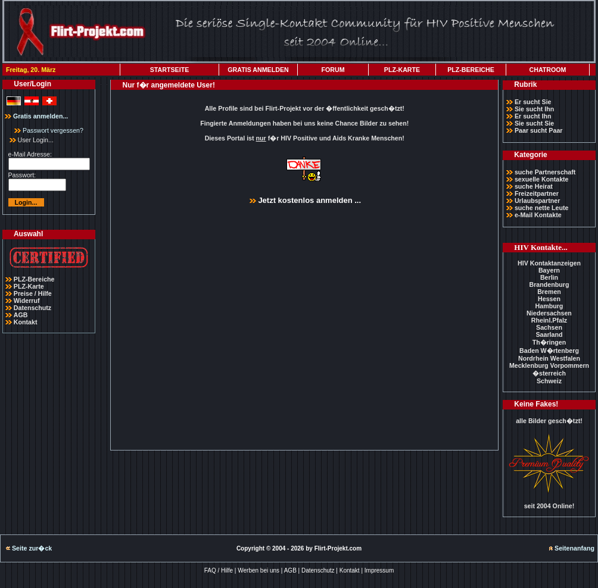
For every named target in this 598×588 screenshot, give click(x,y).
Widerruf (27, 300)
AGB (21, 314)
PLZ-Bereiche (34, 279)
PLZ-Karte (29, 286)
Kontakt (26, 322)
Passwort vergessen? (48, 130)
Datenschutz (32, 307)
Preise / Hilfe (33, 293)
